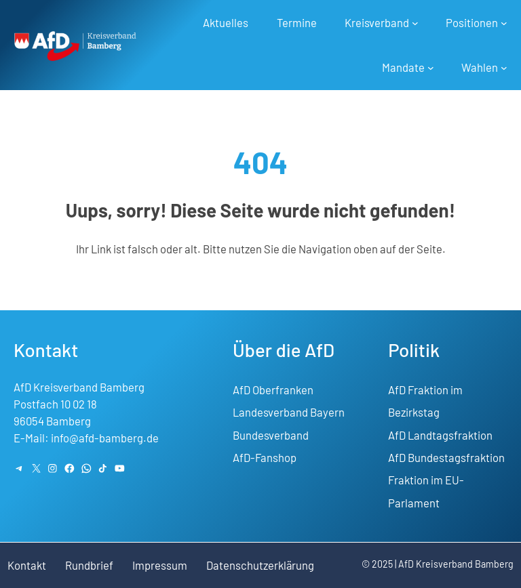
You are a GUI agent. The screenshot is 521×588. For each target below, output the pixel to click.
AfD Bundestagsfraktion (446, 457)
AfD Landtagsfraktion (440, 435)
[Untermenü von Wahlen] (504, 67)
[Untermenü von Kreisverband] (414, 23)
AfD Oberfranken (273, 389)
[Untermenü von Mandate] (430, 67)
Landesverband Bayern (289, 412)
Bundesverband (271, 435)
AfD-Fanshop (264, 457)
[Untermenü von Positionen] (504, 23)
